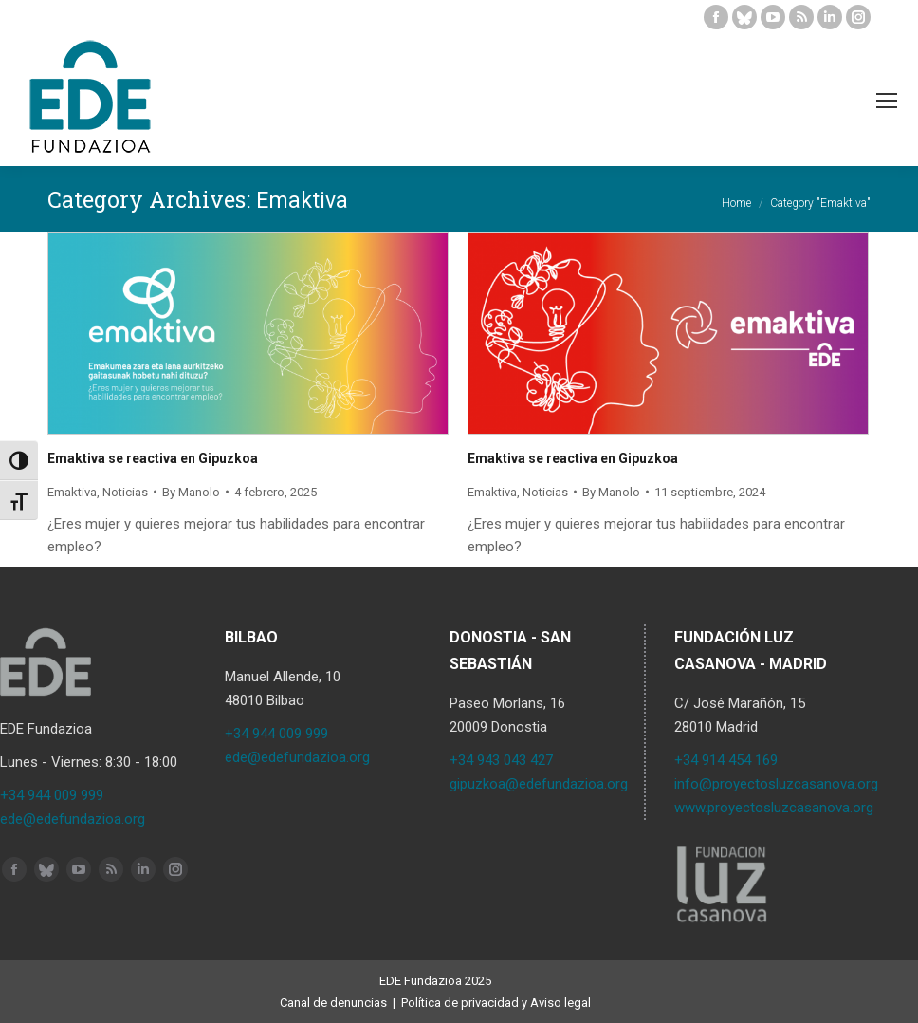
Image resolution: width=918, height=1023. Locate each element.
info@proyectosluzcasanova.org (776, 783)
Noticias (125, 492)
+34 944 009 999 (51, 795)
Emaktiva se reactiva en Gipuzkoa (152, 458)
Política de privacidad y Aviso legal (496, 1002)
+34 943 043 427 (501, 760)
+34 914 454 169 (726, 760)
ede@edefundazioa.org (72, 819)
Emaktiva (72, 492)
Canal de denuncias (333, 1002)
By (191, 492)
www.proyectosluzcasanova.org (773, 807)
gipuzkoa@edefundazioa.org (539, 783)
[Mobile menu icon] (886, 100)
